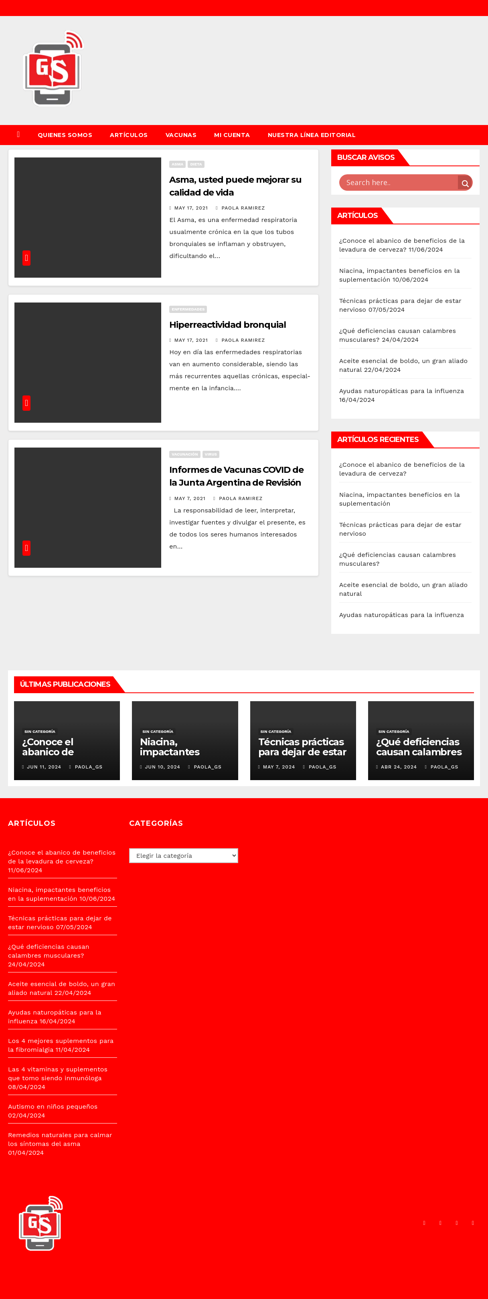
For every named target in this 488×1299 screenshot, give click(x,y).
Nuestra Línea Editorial (312, 135)
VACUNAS (181, 135)
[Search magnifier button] (465, 182)
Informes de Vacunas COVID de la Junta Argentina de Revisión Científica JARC (236, 482)
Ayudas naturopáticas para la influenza (401, 391)
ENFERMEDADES (188, 309)
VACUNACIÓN (185, 454)
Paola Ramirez (240, 208)
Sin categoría (39, 731)
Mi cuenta (232, 135)
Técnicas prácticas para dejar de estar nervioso (302, 752)
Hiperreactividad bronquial (227, 324)
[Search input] (401, 182)
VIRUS (211, 454)
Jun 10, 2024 (162, 767)
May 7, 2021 (190, 498)
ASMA (177, 164)
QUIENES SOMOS (65, 135)
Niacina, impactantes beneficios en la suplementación (178, 757)
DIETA (196, 164)
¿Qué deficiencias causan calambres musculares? (419, 752)
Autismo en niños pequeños (52, 1106)
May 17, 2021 (191, 208)
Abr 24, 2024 (399, 767)
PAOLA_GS (86, 767)
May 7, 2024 (279, 767)
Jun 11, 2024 (44, 767)
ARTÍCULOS (129, 135)
